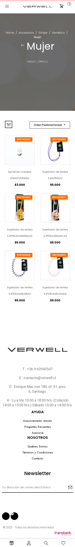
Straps (43, 33)
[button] (65, 6)
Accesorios (26, 33)
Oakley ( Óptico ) (37, 62)
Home (10, 33)
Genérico (58, 33)
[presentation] (32, 500)
